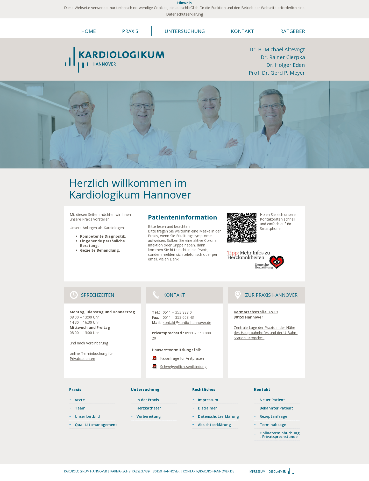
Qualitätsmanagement (95, 424)
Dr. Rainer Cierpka (283, 57)
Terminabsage (273, 424)
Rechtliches (203, 389)
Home (88, 31)
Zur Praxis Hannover (271, 295)
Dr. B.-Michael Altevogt (277, 49)
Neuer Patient (272, 399)
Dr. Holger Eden (285, 64)
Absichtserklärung (214, 424)
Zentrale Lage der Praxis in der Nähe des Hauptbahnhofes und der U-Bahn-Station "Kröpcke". (265, 332)
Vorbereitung (149, 416)
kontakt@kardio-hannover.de (187, 322)
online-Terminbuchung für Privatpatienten (91, 356)
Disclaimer (207, 408)
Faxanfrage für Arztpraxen (182, 358)
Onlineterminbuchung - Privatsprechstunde (280, 434)
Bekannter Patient (276, 408)
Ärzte (80, 399)
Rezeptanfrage (273, 416)
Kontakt (242, 31)
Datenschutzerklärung (184, 14)
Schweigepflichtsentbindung (183, 366)
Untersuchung (185, 31)
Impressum (208, 399)
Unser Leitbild (87, 416)
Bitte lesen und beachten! (169, 226)
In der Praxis (148, 399)
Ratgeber (292, 31)
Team (80, 408)
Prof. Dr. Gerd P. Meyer (277, 72)
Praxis (130, 31)
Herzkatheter (149, 408)
